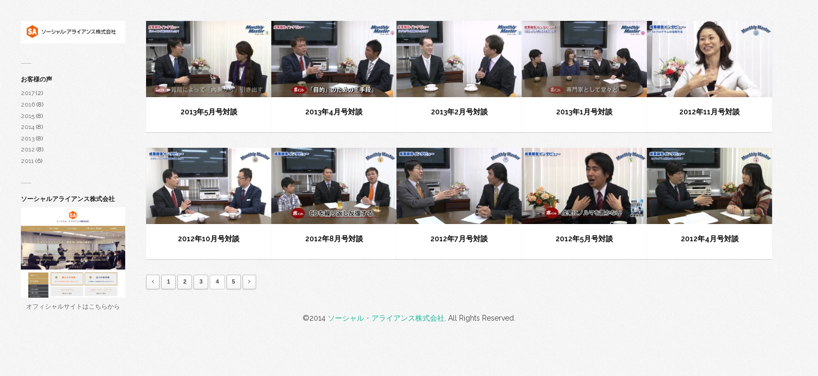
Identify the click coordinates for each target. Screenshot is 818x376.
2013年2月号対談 (459, 112)
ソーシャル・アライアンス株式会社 (386, 318)
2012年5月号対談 (584, 238)
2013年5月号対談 (209, 112)
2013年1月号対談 (584, 112)
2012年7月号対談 (459, 238)
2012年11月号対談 (709, 112)
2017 (27, 93)
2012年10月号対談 (208, 238)
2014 (27, 127)
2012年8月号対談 (334, 238)
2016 (28, 104)
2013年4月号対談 (334, 112)
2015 (27, 116)
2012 (28, 149)
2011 (27, 160)
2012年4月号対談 (710, 238)
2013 (27, 138)
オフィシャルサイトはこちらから (73, 306)
